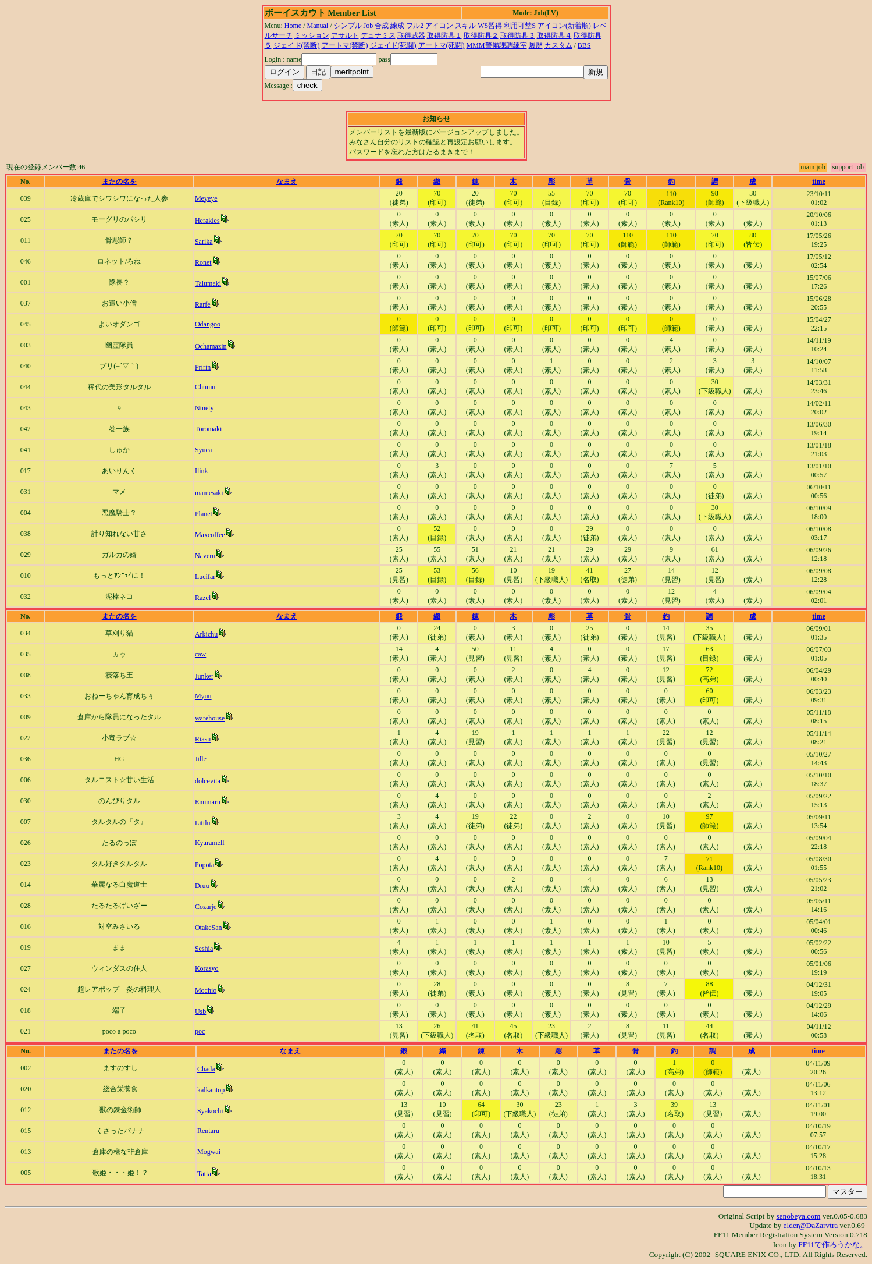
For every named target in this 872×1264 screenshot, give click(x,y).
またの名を (119, 181)
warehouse (210, 718)
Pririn (203, 367)
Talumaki (208, 283)
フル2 (414, 26)
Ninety (204, 408)
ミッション (311, 35)
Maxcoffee (210, 535)
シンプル (348, 26)
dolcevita (207, 781)
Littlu (203, 823)
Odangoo (207, 324)
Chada (206, 1069)
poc (200, 1031)
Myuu (203, 696)
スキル (465, 26)
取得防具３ (517, 35)
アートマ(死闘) (441, 45)
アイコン (439, 26)
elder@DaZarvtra (811, 1225)
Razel (203, 598)
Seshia (204, 949)
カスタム (558, 45)
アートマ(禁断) (345, 45)
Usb (200, 1011)
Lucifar (205, 577)
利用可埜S (520, 26)
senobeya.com (798, 1216)
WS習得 (490, 26)
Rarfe (203, 304)
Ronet (203, 262)
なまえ (286, 181)
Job (368, 26)
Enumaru (207, 802)
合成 (382, 26)
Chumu (205, 387)
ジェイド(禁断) (296, 45)
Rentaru (208, 1131)
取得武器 (411, 35)
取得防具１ (444, 35)
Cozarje (205, 907)
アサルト (345, 35)
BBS (584, 45)
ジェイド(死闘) (393, 45)
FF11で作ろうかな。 (832, 1244)
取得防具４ (554, 35)
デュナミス (378, 35)
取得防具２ (481, 35)
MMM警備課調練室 (497, 45)
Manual (318, 26)
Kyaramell (210, 843)
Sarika (204, 241)
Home (292, 26)
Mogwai (208, 1152)
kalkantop (211, 1090)
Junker (204, 676)
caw (200, 654)
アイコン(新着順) (564, 26)
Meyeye (206, 198)
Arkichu (206, 634)
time (818, 181)
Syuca (203, 450)
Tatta (204, 1174)
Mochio (205, 990)
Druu (202, 886)
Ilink (201, 471)
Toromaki (208, 429)
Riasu (203, 739)
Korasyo (207, 968)
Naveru (205, 556)
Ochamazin (211, 346)
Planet (203, 514)
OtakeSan (208, 928)
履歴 (536, 45)
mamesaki (209, 493)
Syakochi (210, 1111)
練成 (397, 26)
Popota (204, 865)
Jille (201, 759)
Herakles (207, 220)
